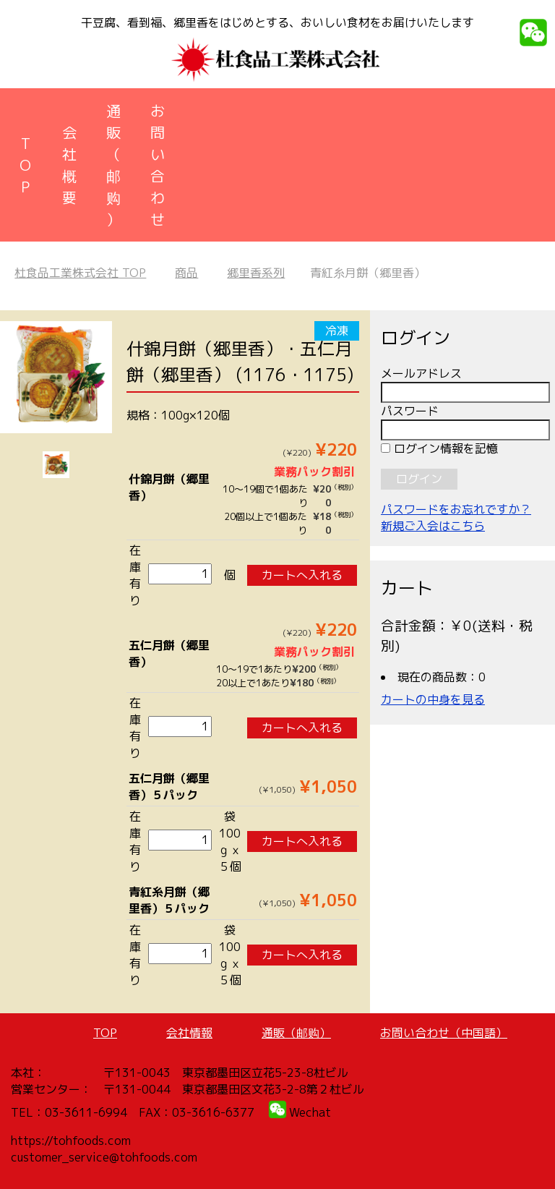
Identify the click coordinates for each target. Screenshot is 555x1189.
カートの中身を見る (433, 699)
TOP (25, 165)
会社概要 (69, 165)
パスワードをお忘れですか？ (456, 509)
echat (315, 1112)
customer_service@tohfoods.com (104, 1157)
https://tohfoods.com (71, 1140)
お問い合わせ (157, 165)
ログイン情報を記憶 (439, 448)
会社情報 (189, 1033)
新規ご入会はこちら (433, 526)
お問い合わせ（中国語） (443, 1033)
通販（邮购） (113, 165)
